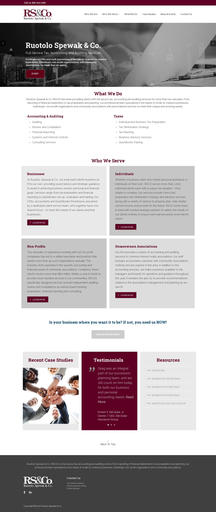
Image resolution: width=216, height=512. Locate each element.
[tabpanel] (111, 396)
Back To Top (108, 444)
